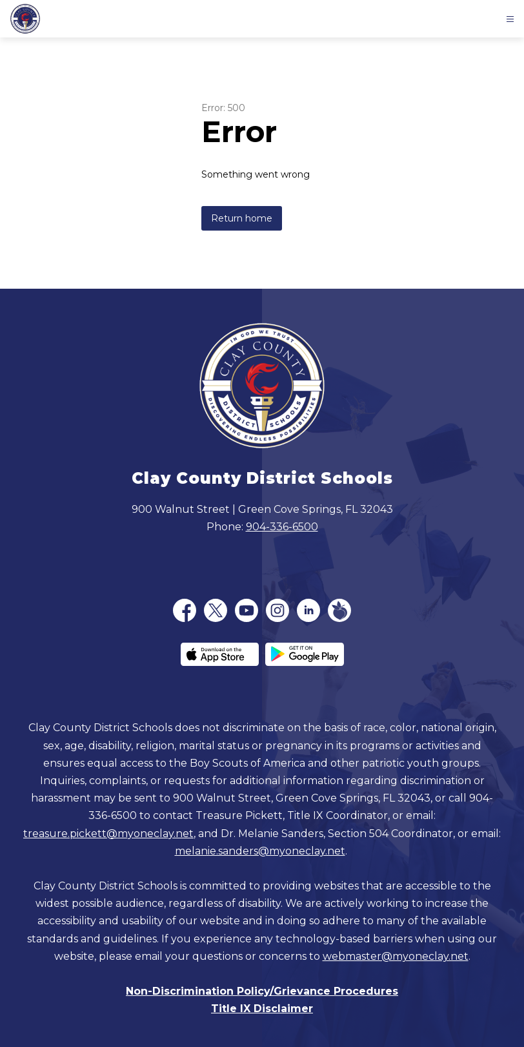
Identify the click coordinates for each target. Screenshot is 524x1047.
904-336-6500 (282, 527)
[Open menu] (510, 19)
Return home (241, 218)
